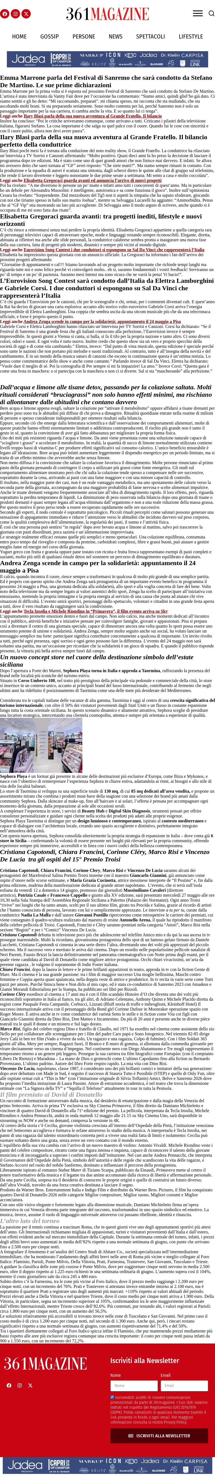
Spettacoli (150, 36)
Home (19, 36)
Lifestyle (191, 36)
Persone (83, 36)
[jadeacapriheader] (107, 66)
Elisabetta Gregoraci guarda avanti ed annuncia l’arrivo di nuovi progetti (92, 180)
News (115, 36)
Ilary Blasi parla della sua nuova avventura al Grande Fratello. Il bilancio (93, 116)
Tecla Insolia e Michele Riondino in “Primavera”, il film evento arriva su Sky (96, 611)
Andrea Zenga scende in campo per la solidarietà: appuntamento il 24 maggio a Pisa (102, 321)
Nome (115, 1375)
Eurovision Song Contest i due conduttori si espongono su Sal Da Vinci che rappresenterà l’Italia (114, 249)
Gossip (49, 36)
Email (166, 1375)
